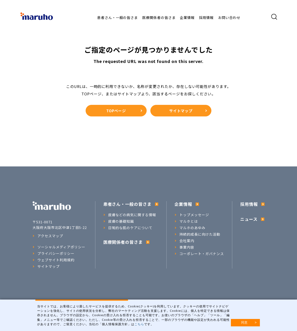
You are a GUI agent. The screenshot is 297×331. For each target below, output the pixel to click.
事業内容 (184, 247)
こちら (139, 324)
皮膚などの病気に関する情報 (129, 215)
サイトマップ (188, 110)
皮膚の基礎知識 (118, 221)
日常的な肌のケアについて (128, 228)
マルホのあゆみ (189, 228)
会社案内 (184, 241)
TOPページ (124, 110)
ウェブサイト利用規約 (53, 260)
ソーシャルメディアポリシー (58, 247)
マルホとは (186, 221)
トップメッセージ (191, 215)
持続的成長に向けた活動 (197, 234)
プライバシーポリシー (53, 253)
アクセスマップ (47, 236)
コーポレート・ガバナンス (199, 254)
